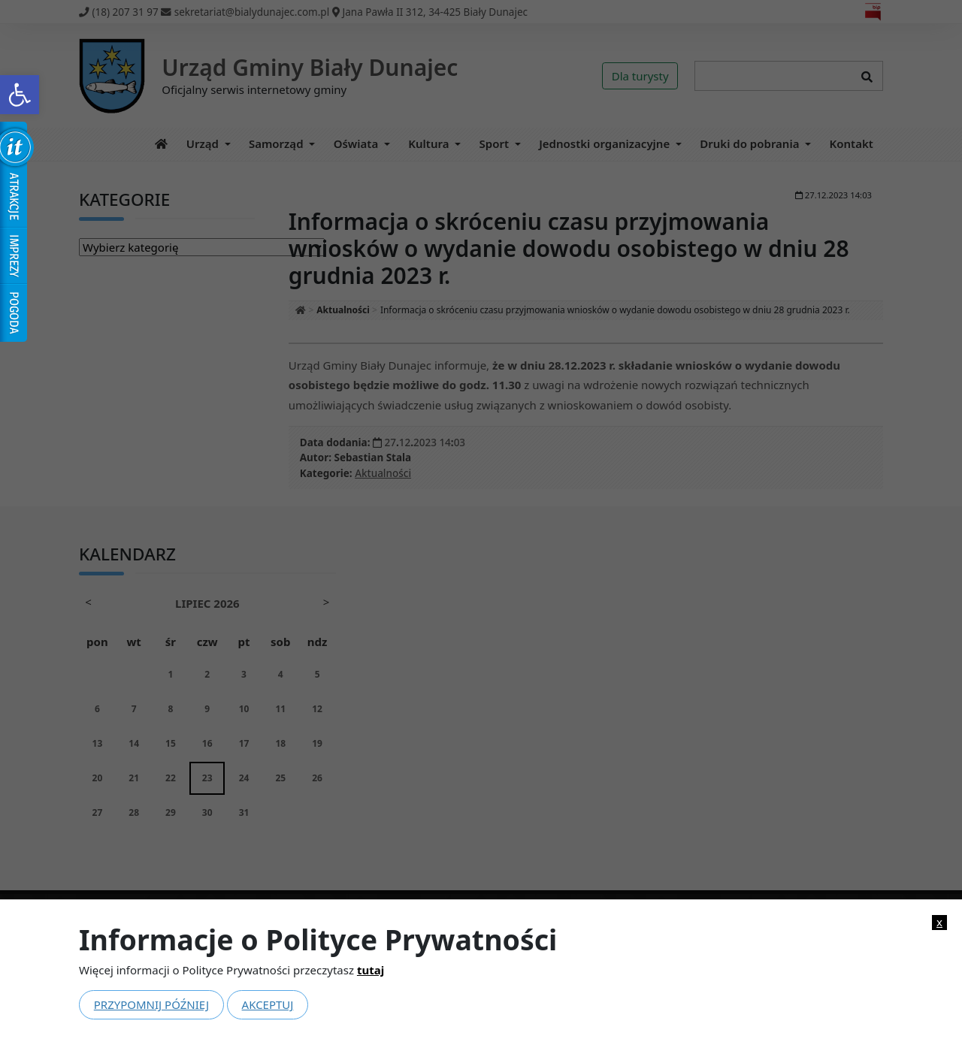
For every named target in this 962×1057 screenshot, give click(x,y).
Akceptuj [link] (268, 1004)
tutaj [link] (370, 969)
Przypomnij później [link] (151, 1004)
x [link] (939, 922)
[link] (19, 94)
